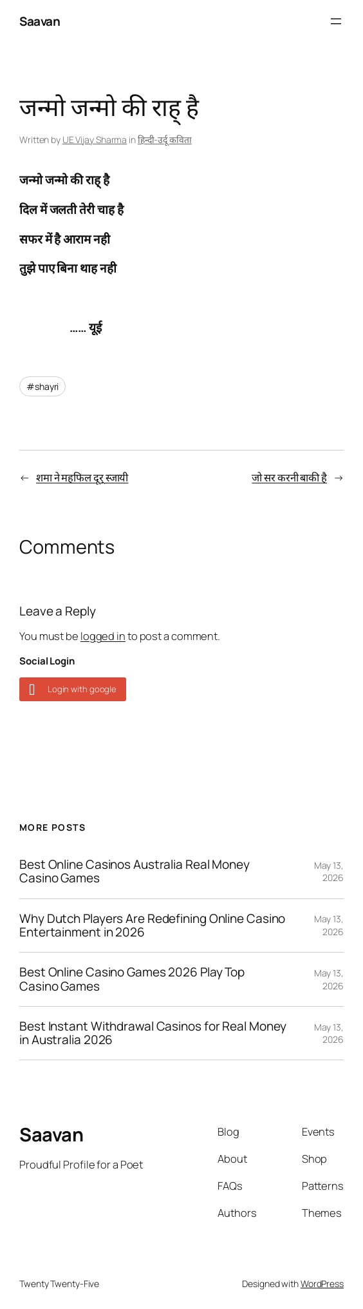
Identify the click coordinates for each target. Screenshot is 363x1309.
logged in (103, 635)
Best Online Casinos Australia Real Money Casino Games (134, 872)
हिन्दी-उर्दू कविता (165, 139)
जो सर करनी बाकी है (289, 477)
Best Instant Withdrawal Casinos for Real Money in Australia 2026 (152, 1033)
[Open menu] (336, 21)
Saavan (39, 21)
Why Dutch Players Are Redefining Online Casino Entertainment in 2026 (152, 926)
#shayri (42, 386)
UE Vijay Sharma (94, 139)
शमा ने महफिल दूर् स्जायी (82, 477)
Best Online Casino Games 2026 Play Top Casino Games (132, 979)
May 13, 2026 (329, 871)
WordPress (322, 1283)
